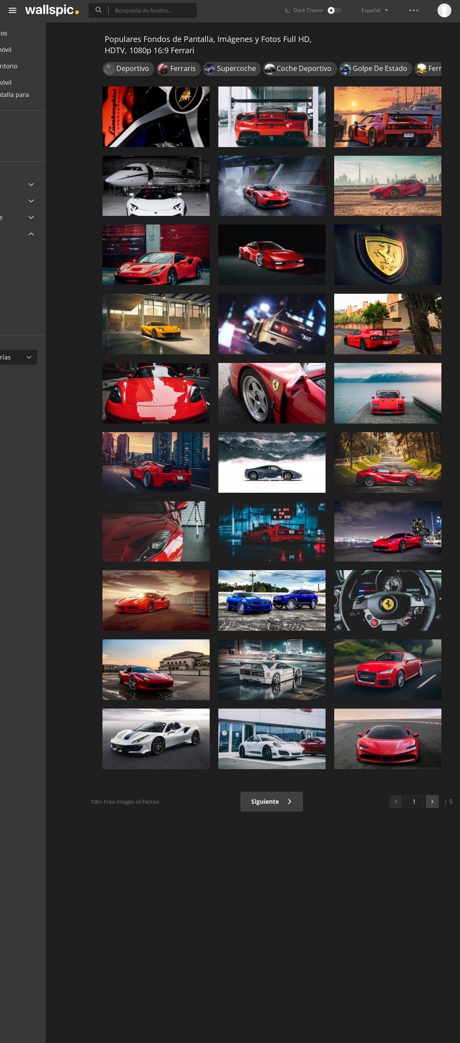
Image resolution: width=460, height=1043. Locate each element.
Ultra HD (27, 184)
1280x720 (34, 314)
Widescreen (32, 234)
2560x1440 (36, 253)
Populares (35, 150)
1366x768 (34, 294)
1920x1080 (64, 273)
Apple (23, 201)
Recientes (35, 133)
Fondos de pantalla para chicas (50, 99)
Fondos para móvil (41, 49)
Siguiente (283, 801)
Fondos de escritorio (44, 66)
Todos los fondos (39, 33)
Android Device (37, 217)
